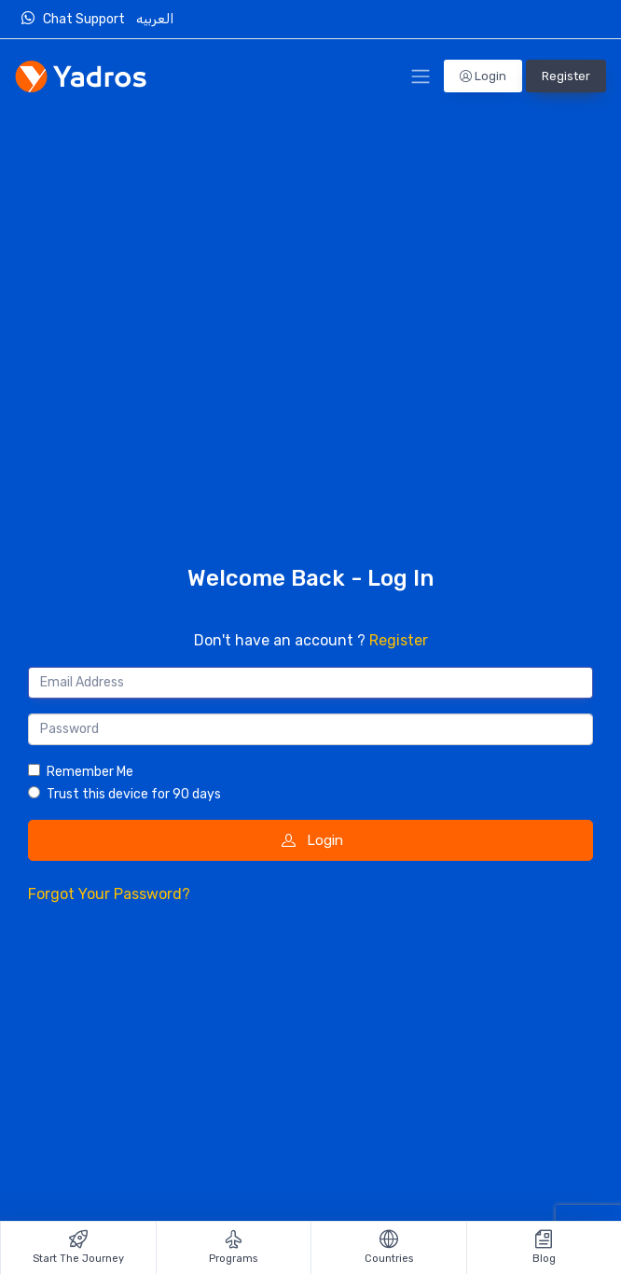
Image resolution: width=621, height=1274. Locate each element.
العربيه (156, 19)
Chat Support (77, 18)
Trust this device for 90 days (134, 794)
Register (566, 76)
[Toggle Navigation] (420, 76)
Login (483, 76)
